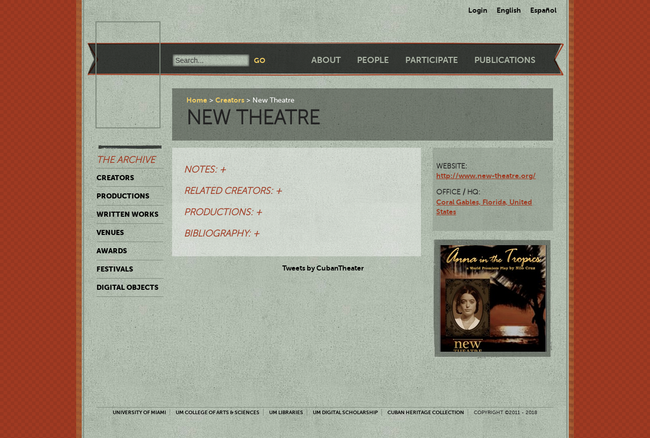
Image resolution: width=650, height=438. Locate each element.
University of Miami (139, 412)
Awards (111, 251)
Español (543, 10)
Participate (431, 60)
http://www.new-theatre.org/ (486, 176)
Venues (110, 232)
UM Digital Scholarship (345, 412)
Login (478, 10)
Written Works (127, 214)
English (509, 10)
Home (196, 100)
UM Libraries (286, 412)
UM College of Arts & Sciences (217, 412)
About (326, 60)
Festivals (114, 269)
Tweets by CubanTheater (323, 268)
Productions (122, 196)
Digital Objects (127, 287)
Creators (115, 178)
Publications (504, 60)
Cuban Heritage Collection (425, 412)
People (373, 60)
